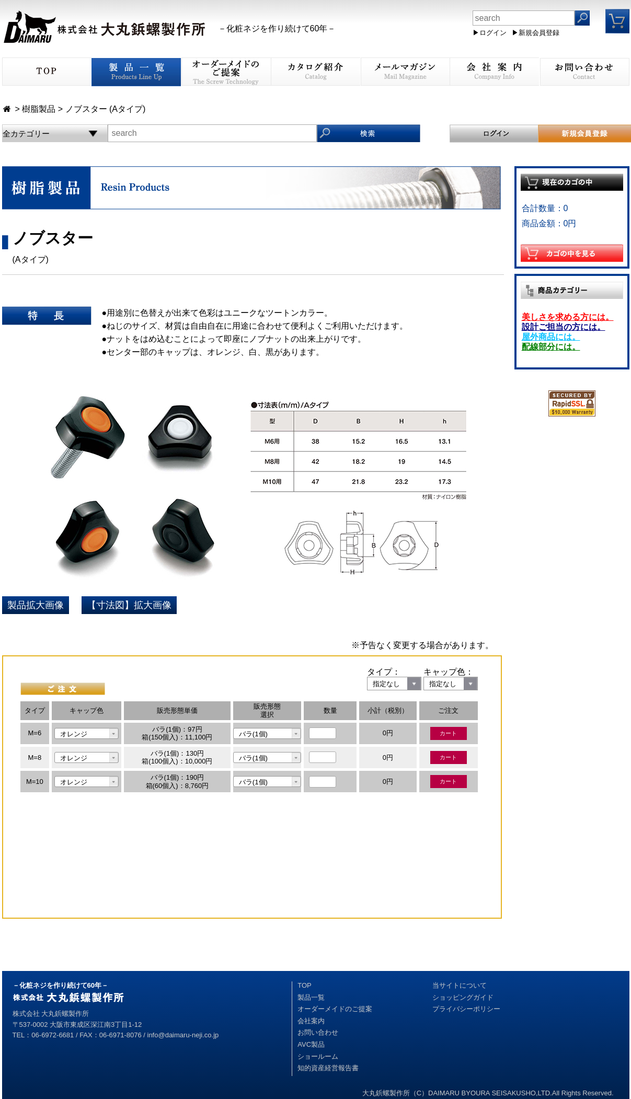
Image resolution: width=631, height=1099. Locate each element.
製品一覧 (311, 997)
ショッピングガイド (463, 997)
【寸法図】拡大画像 (129, 605)
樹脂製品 (38, 109)
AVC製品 (311, 1044)
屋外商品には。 (551, 336)
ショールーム (317, 1056)
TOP (304, 985)
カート (448, 733)
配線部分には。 (551, 346)
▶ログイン (490, 33)
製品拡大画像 (35, 605)
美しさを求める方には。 (568, 317)
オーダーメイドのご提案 (334, 1009)
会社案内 (311, 1021)
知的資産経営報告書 (328, 1068)
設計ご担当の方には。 (563, 326)
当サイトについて (459, 985)
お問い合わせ (317, 1032)
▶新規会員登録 (535, 33)
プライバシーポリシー (466, 1009)
